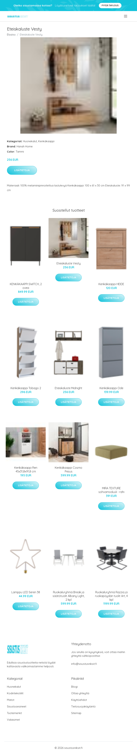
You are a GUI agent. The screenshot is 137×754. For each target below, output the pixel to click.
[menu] (126, 16)
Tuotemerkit (14, 713)
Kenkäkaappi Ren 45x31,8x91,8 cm (25, 469)
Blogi (74, 686)
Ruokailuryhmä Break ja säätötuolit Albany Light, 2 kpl (69, 595)
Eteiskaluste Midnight (68, 388)
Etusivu (11, 34)
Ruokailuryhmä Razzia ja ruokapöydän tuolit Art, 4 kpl (111, 595)
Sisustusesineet (16, 706)
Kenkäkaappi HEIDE (111, 284)
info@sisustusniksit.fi (84, 664)
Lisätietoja (22, 170)
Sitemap (76, 713)
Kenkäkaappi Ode (111, 388)
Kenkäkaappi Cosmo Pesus (68, 469)
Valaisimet (13, 719)
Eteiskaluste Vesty (69, 263)
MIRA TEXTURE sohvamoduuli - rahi (111, 490)
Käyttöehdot (79, 700)
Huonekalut (30, 141)
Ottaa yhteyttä (80, 693)
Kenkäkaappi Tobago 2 (26, 388)
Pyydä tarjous (110, 5)
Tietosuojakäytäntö (83, 706)
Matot (10, 700)
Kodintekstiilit (15, 693)
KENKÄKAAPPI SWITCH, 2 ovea (26, 286)
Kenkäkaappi (46, 141)
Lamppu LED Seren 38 (25, 592)
